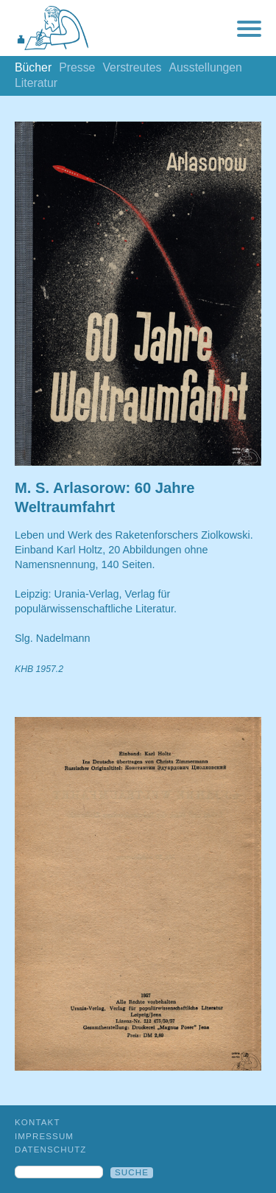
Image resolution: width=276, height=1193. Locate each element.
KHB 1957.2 (39, 669)
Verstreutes (131, 67)
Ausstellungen (205, 67)
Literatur (36, 83)
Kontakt (37, 1122)
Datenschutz (51, 1149)
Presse (77, 67)
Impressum (44, 1136)
